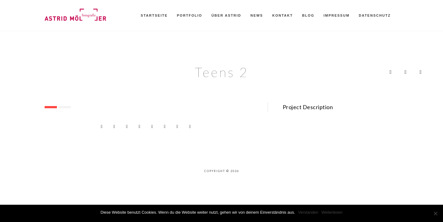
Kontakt (282, 15)
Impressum (337, 15)
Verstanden (308, 212)
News (256, 15)
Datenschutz (375, 15)
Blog (308, 15)
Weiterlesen (331, 212)
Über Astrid (226, 15)
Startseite (154, 15)
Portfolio (189, 15)
